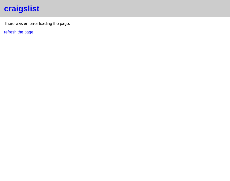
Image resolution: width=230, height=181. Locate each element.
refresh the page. (19, 32)
